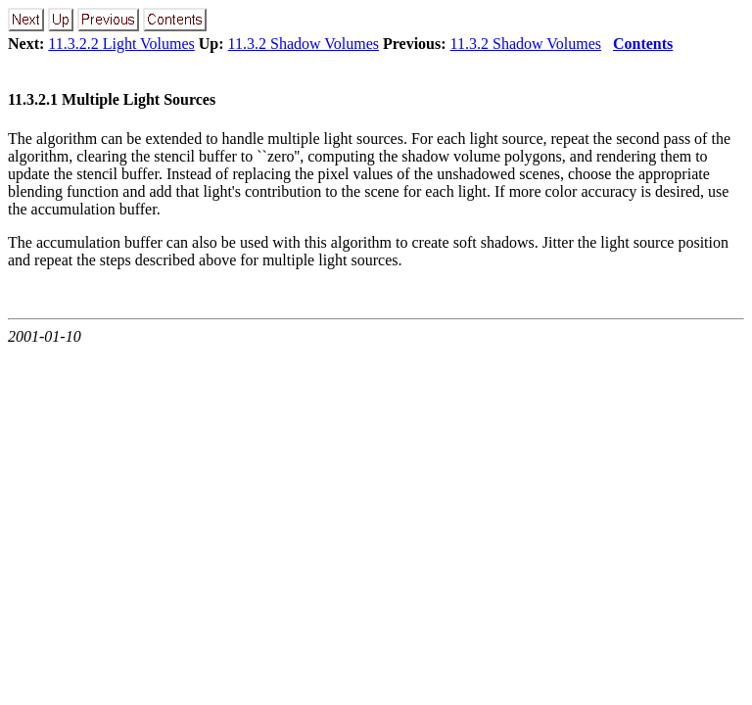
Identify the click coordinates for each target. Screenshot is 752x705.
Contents (643, 43)
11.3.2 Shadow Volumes (303, 43)
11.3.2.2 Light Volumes (121, 43)
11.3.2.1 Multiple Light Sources (111, 99)
